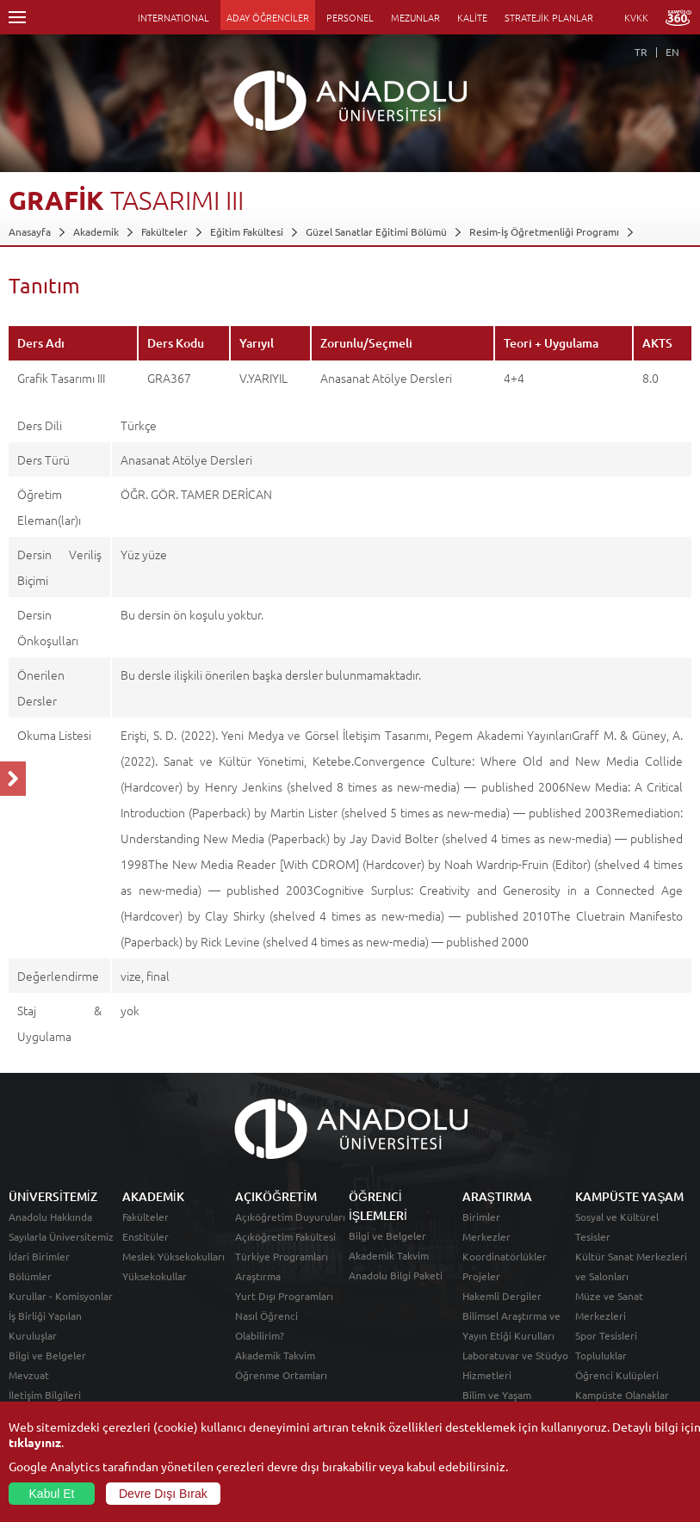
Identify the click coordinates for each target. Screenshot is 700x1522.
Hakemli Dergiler (502, 1296)
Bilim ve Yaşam (496, 1395)
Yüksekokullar (154, 1276)
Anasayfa (30, 231)
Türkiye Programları (281, 1256)
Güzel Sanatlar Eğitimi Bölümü (376, 231)
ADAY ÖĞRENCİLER (267, 17)
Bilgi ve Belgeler (47, 1355)
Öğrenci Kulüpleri (617, 1375)
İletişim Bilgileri (45, 1395)
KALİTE (472, 17)
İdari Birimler (39, 1256)
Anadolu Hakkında (50, 1216)
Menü (17, 17)
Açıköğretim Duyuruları (290, 1216)
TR (641, 52)
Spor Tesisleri (606, 1335)
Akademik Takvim (275, 1355)
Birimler (481, 1216)
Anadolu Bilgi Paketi (396, 1275)
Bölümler (30, 1276)
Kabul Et (52, 1493)
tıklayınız (35, 1442)
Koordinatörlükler (504, 1256)
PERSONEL (350, 17)
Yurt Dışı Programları (284, 1296)
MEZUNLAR (415, 17)
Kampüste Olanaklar (622, 1395)
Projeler (481, 1276)
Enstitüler (145, 1236)
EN (672, 52)
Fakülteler (164, 231)
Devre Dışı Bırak (163, 1493)
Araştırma (258, 1276)
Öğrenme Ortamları (281, 1375)
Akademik (96, 231)
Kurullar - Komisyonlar (61, 1296)
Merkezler (486, 1236)
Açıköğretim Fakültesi (285, 1236)
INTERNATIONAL (173, 17)
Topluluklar (601, 1355)
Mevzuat (29, 1375)
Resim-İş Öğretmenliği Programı (544, 231)
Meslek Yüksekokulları (173, 1256)
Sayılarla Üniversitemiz (61, 1236)
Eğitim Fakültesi (246, 231)
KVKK (636, 17)
